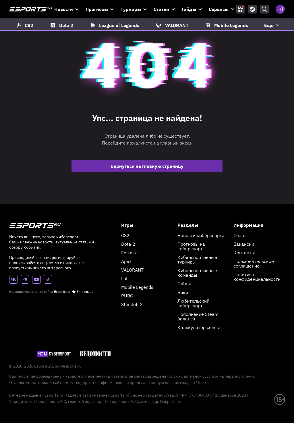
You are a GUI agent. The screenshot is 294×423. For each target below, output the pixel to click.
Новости (63, 9)
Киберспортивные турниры (197, 259)
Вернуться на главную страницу (147, 166)
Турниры (131, 9)
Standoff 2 (132, 304)
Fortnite (129, 252)
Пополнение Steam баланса (197, 316)
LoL (124, 278)
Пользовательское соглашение (253, 263)
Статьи (161, 9)
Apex (126, 261)
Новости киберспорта (201, 235)
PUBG (127, 295)
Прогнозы (97, 9)
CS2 (125, 235)
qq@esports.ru (68, 366)
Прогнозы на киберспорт (191, 246)
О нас (239, 235)
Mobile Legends (137, 287)
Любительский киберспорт (193, 303)
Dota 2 (128, 244)
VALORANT (132, 270)
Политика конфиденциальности (257, 276)
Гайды (189, 9)
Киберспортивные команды (197, 272)
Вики (182, 292)
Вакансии (243, 244)
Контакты (244, 252)
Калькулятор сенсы (198, 327)
